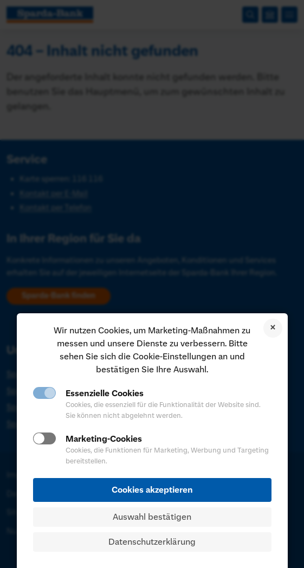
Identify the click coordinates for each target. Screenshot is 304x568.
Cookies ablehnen (272, 328)
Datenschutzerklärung (152, 542)
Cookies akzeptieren (152, 490)
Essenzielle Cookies (105, 393)
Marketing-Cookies (104, 439)
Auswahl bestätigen (152, 517)
